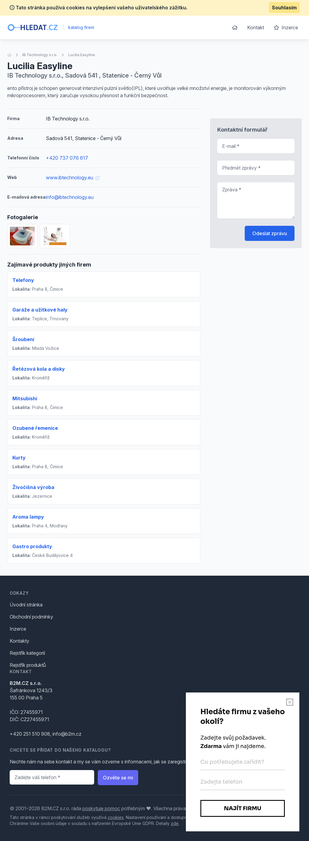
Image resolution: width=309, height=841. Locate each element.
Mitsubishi (24, 398)
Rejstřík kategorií (27, 653)
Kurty (19, 458)
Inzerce (286, 27)
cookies (116, 817)
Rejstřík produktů (28, 665)
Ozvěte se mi (118, 778)
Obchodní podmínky (31, 617)
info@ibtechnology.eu (70, 197)
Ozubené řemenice (35, 428)
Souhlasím (284, 8)
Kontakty (19, 641)
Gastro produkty (32, 546)
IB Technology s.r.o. (39, 55)
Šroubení (23, 339)
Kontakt (255, 27)
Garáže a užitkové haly (40, 310)
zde (175, 823)
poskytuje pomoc (101, 808)
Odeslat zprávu (269, 233)
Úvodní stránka (26, 605)
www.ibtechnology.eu (72, 177)
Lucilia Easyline (81, 55)
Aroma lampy (28, 517)
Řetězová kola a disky (38, 369)
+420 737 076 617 (67, 158)
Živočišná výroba (33, 487)
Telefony (23, 280)
